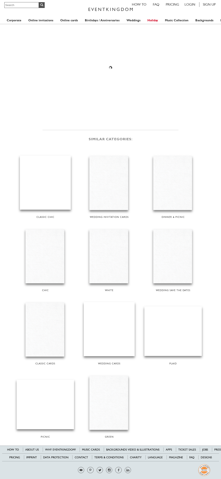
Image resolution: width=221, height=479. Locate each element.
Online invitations (40, 20)
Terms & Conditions (109, 457)
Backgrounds (204, 20)
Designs (206, 457)
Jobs (205, 449)
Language (155, 457)
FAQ (156, 4)
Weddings (133, 20)
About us (32, 449)
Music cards (91, 449)
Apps (169, 449)
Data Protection (55, 457)
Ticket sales (187, 449)
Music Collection (176, 20)
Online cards (69, 20)
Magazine (176, 457)
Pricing (172, 4)
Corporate (14, 20)
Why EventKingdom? (60, 449)
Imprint (31, 457)
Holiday (152, 20)
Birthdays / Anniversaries (102, 20)
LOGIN (190, 4)
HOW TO (139, 4)
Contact (81, 457)
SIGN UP (209, 4)
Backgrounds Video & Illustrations (132, 449)
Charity (136, 457)
